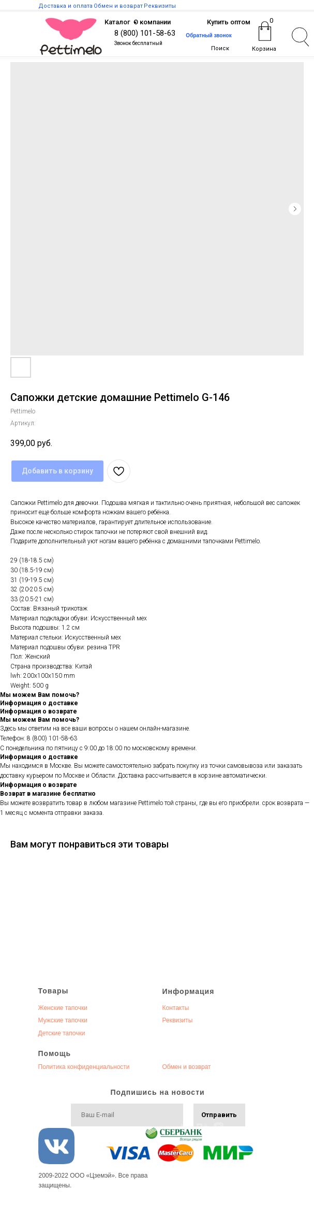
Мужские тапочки (62, 1020)
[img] (71, 36)
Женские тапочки (62, 1008)
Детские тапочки (61, 1033)
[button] (209, 35)
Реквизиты (177, 1020)
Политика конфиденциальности (84, 1067)
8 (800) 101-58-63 (144, 33)
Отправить (219, 1115)
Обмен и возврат (186, 1067)
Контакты (175, 1008)
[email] (127, 1115)
